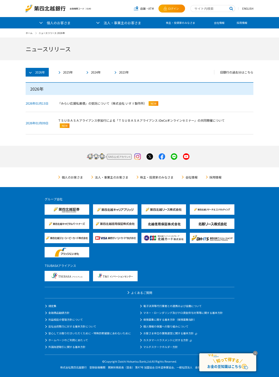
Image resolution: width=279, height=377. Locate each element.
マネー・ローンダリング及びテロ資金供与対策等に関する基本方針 (183, 313)
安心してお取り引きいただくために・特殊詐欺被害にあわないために (89, 333)
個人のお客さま (72, 177)
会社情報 (219, 23)
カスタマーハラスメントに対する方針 (167, 340)
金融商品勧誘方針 (59, 313)
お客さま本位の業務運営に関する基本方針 (170, 333)
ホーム (29, 32)
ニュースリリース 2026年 (52, 32)
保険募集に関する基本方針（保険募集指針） (169, 319)
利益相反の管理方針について (65, 319)
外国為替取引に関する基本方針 (67, 347)
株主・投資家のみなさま (180, 23)
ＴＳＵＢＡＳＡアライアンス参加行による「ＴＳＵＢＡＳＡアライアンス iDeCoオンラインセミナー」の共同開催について (141, 120)
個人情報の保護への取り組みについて (165, 326)
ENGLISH (247, 8)
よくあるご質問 (141, 292)
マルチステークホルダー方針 (160, 347)
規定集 (52, 306)
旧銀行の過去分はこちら (236, 72)
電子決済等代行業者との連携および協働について (172, 306)
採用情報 (242, 23)
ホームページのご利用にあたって (68, 340)
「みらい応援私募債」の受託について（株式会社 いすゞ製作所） (102, 103)
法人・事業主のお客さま (111, 177)
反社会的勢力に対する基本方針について (72, 326)
